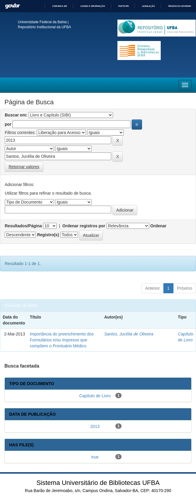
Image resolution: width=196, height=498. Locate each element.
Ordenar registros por (83, 225)
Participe (123, 6)
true (94, 457)
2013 (95, 426)
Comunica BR (59, 6)
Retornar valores (24, 166)
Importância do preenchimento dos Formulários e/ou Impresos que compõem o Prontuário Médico (62, 340)
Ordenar (158, 225)
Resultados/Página (23, 225)
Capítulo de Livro (95, 395)
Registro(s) (48, 234)
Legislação (148, 6)
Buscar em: (16, 115)
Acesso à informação (92, 6)
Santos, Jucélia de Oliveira (128, 334)
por (8, 124)
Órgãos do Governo (179, 6)
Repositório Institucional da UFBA (44, 27)
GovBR (12, 6)
